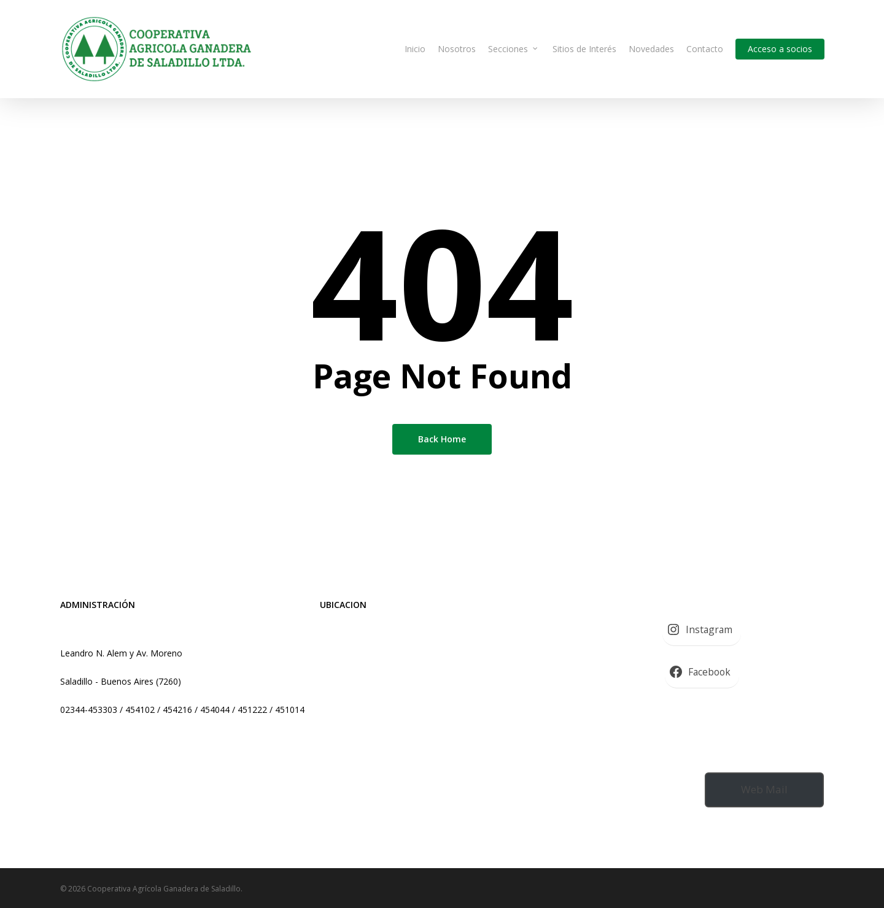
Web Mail (764, 789)
